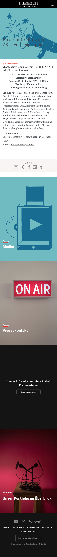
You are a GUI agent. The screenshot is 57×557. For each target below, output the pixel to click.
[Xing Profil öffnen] (25, 521)
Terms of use (33, 527)
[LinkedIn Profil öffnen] (17, 521)
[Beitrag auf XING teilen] (41, 167)
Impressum (18, 527)
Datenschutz (48, 527)
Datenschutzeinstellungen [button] (28, 538)
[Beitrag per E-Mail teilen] (16, 167)
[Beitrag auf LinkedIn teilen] (35, 167)
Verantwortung (28, 532)
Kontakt (6, 527)
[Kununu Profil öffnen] (36, 521)
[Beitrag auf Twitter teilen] (22, 166)
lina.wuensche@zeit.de (22, 144)
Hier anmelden (28, 391)
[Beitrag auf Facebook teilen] (29, 167)
